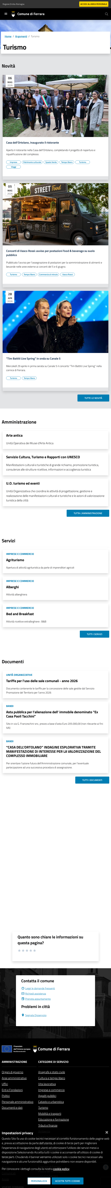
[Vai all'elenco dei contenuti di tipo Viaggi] (13, 167)
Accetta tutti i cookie (67, 1181)
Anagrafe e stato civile (51, 1072)
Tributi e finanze (47, 1125)
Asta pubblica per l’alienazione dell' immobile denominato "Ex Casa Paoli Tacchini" (52, 714)
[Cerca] (106, 14)
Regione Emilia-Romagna (13, 4)
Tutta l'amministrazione (88, 513)
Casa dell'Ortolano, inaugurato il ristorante (32, 143)
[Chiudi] (107, 1131)
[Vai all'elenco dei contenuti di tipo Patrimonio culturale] (32, 162)
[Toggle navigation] (6, 13)
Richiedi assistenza (33, 994)
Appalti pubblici (47, 1095)
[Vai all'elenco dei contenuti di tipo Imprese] (13, 162)
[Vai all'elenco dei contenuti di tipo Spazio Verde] (51, 162)
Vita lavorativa (47, 1084)
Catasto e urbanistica (51, 1101)
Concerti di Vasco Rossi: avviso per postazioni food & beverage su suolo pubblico (50, 253)
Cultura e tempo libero (51, 1078)
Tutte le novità (93, 398)
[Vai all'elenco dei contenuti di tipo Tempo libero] (66, 162)
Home (8, 36)
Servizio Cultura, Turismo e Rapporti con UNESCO (43, 457)
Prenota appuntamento (36, 999)
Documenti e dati (12, 1107)
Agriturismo (15, 559)
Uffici (5, 1084)
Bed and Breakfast (20, 613)
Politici (6, 1095)
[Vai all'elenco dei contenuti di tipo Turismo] (82, 162)
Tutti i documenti (92, 780)
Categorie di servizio (53, 1061)
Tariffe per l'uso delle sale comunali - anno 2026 (42, 680)
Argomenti (21, 36)
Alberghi (12, 587)
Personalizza (39, 1181)
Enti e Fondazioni (12, 1090)
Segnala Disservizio (33, 1015)
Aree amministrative (14, 1078)
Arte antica (14, 435)
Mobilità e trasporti (49, 1113)
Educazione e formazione (53, 1119)
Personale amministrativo (17, 1101)
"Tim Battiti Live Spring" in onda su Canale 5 (33, 358)
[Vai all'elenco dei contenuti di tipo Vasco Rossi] (67, 274)
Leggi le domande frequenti (38, 988)
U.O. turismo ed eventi (23, 483)
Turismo (43, 1107)
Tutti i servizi (94, 634)
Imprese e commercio (51, 1090)
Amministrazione (14, 1061)
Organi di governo (12, 1072)
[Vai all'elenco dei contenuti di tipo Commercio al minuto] (48, 274)
